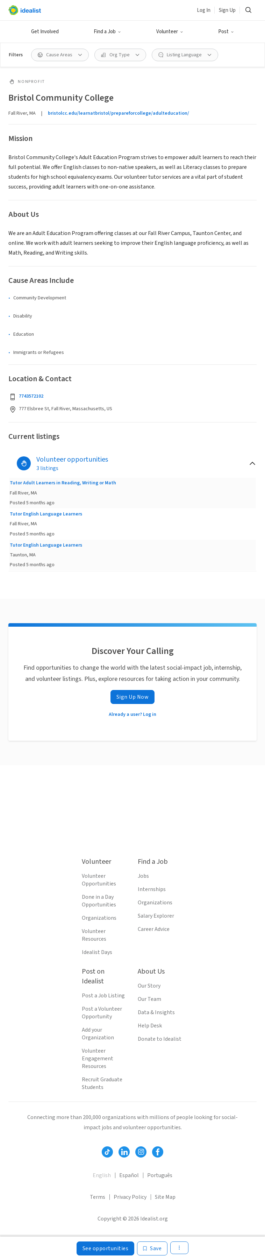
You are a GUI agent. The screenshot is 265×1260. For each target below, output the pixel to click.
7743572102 (31, 396)
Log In (203, 10)
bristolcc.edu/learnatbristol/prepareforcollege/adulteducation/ (118, 113)
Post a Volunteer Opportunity (102, 1012)
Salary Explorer (156, 916)
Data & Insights (156, 1012)
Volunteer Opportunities (99, 880)
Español (129, 1175)
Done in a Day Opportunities (99, 901)
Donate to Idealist (159, 1039)
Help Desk (150, 1026)
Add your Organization (98, 1033)
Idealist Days (97, 952)
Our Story (149, 986)
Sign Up (227, 10)
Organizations (99, 918)
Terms (97, 1197)
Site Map (165, 1197)
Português (159, 1175)
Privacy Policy (130, 1197)
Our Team (149, 999)
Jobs (143, 876)
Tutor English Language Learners (46, 514)
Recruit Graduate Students (102, 1083)
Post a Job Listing (103, 995)
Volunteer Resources (94, 935)
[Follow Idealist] (107, 1152)
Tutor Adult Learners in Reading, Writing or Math (63, 482)
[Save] (152, 1248)
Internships (152, 889)
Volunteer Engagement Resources (97, 1058)
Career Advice (154, 929)
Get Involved (45, 31)
